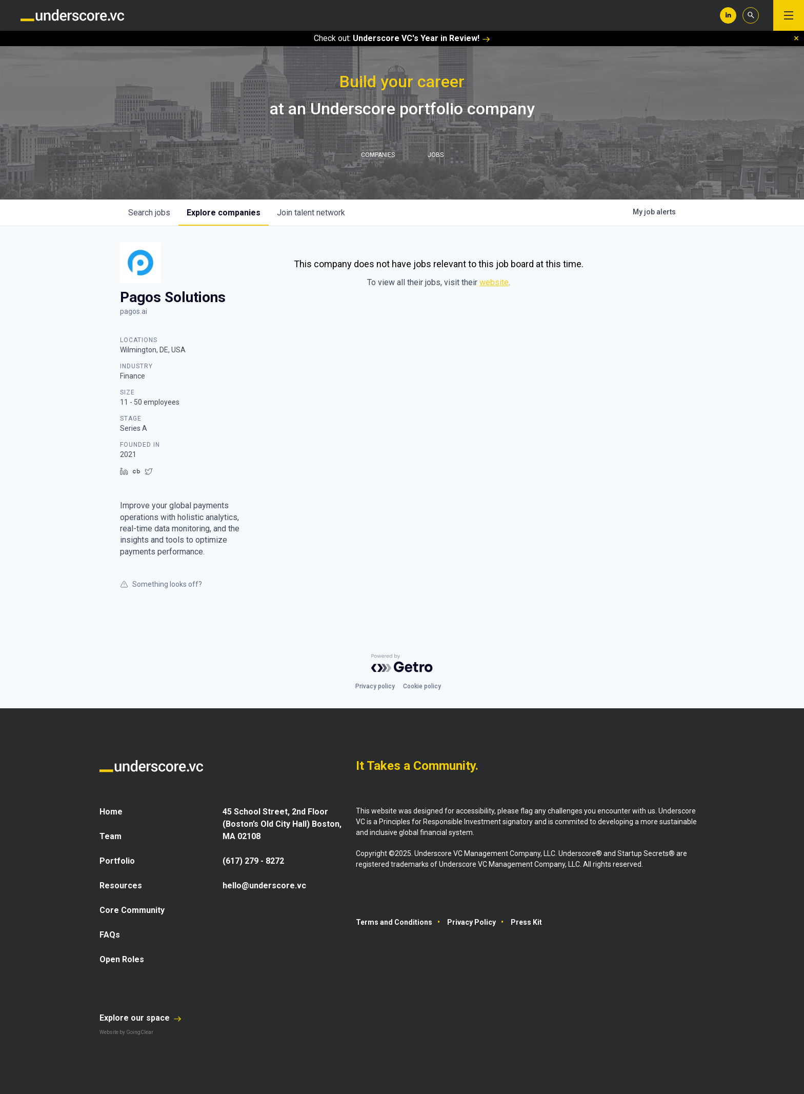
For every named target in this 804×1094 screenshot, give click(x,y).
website (494, 282)
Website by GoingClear (126, 1032)
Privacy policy (375, 686)
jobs (149, 212)
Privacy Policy (471, 922)
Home (111, 812)
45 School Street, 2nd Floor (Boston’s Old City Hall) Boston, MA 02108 (282, 824)
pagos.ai (133, 311)
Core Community (132, 910)
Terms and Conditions (394, 922)
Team (110, 836)
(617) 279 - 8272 (253, 861)
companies (223, 212)
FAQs (109, 935)
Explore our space (140, 1018)
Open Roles (121, 959)
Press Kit (526, 922)
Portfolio (117, 861)
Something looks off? (161, 584)
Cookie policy (422, 686)
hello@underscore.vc (264, 885)
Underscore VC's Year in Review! (421, 38)
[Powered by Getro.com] (402, 663)
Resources (120, 885)
